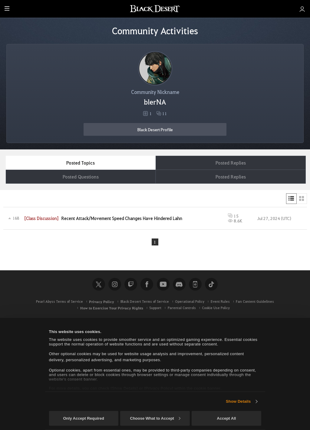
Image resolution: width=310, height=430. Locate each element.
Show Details (238, 401)
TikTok (211, 284)
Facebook (146, 284)
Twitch (130, 284)
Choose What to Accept (155, 418)
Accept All (226, 418)
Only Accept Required (83, 418)
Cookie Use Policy (216, 307)
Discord (179, 284)
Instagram (114, 284)
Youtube (163, 284)
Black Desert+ (195, 284)
